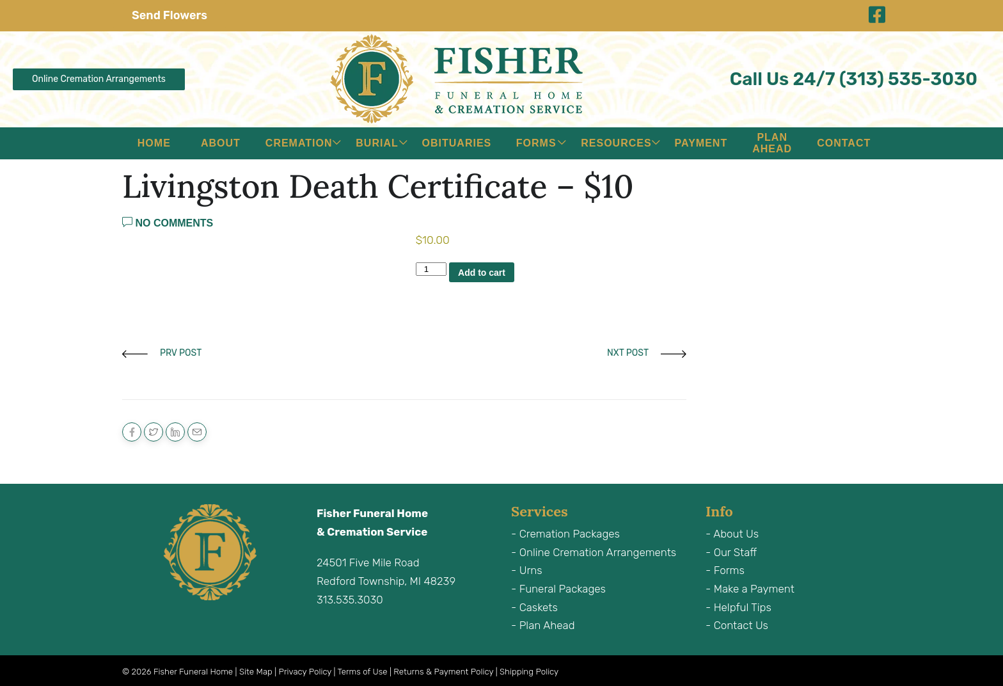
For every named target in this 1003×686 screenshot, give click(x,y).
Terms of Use (363, 671)
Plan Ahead (772, 143)
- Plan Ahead (543, 625)
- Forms (725, 570)
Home (154, 143)
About (221, 143)
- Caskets (534, 607)
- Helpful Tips (738, 607)
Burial (377, 143)
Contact (844, 143)
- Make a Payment (750, 588)
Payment (701, 143)
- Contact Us (737, 625)
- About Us (732, 533)
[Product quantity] (431, 269)
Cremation (299, 143)
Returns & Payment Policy (443, 671)
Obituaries (457, 143)
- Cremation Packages (565, 533)
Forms (536, 143)
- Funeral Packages (558, 588)
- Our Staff (731, 552)
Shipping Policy (529, 671)
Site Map (255, 671)
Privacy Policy (305, 671)
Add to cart (481, 272)
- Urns (526, 570)
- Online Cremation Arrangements (593, 552)
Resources (616, 143)
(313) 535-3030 (908, 79)
